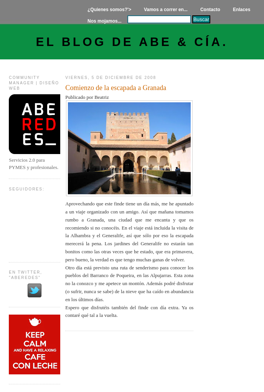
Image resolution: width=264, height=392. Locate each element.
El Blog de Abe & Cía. (132, 42)
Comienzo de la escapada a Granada (115, 88)
